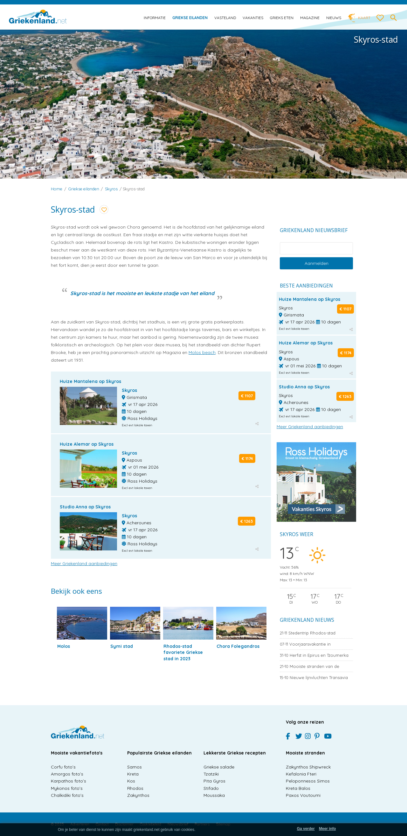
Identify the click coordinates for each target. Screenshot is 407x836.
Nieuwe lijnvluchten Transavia (314, 677)
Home (56, 188)
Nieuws (333, 17)
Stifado (211, 788)
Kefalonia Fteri (301, 774)
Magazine (310, 17)
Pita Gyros (214, 781)
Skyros (111, 188)
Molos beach (202, 352)
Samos (134, 767)
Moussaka (214, 795)
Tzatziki (211, 774)
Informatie (155, 17)
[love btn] (380, 18)
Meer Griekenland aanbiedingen (84, 563)
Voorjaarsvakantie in (305, 644)
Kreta (133, 774)
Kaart (364, 17)
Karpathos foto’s (68, 781)
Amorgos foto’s (67, 774)
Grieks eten (281, 17)
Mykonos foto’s (67, 788)
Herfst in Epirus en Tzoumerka (314, 655)
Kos (131, 781)
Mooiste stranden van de (309, 666)
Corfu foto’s (63, 767)
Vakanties (253, 17)
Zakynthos (138, 795)
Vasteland (225, 17)
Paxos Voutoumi (303, 795)
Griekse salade (219, 767)
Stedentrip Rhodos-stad (307, 632)
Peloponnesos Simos (308, 781)
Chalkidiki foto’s (67, 795)
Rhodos (135, 788)
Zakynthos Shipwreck (308, 767)
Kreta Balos (298, 788)
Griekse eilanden (190, 17)
